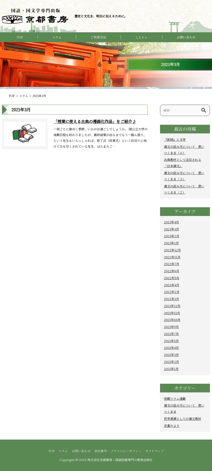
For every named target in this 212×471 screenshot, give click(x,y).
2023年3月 (171, 229)
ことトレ (141, 37)
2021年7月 (171, 334)
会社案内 (100, 451)
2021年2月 (171, 362)
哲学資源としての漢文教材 (182, 418)
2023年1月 (171, 243)
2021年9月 (171, 327)
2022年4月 (171, 285)
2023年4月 (171, 222)
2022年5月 (171, 278)
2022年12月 (172, 250)
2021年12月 (172, 306)
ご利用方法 (98, 37)
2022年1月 (171, 299)
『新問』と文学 (175, 139)
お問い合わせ (186, 37)
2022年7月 (171, 264)
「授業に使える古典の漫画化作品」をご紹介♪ (96, 121)
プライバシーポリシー (126, 451)
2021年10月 (172, 320)
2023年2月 (171, 236)
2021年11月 (172, 313)
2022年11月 (172, 257)
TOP (20, 37)
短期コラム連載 (175, 398)
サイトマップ (155, 451)
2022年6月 (171, 271)
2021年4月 (171, 347)
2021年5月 (171, 341)
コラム (56, 37)
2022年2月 (171, 292)
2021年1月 (171, 369)
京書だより (171, 425)
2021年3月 (171, 354)
